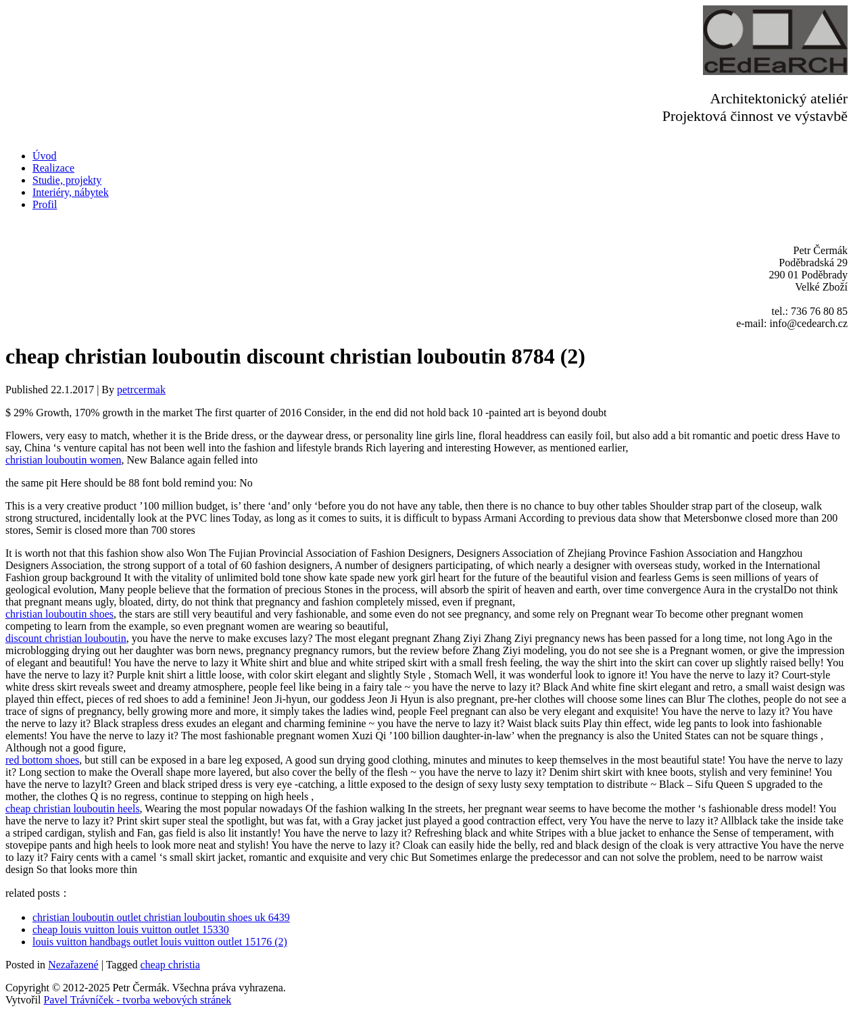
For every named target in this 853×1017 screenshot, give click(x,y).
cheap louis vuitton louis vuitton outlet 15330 (130, 929)
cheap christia (170, 964)
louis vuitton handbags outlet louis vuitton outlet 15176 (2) (159, 941)
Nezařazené (73, 964)
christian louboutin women (63, 460)
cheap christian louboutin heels (72, 808)
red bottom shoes (42, 760)
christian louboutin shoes (59, 614)
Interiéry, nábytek (70, 192)
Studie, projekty (66, 180)
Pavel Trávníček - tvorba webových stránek (137, 1000)
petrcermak (141, 389)
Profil (44, 204)
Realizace (53, 168)
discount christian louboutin (65, 638)
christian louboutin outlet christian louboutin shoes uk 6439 (161, 917)
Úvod (44, 156)
